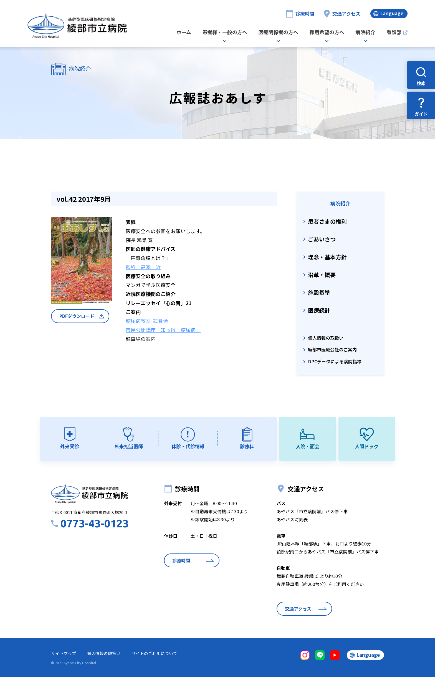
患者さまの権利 (327, 221)
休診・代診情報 (187, 446)
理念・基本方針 (327, 257)
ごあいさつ (322, 239)
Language (391, 13)
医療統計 (319, 310)
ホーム (183, 32)
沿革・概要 (322, 275)
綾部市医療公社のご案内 (332, 349)
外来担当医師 (129, 446)
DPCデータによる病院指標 (334, 361)
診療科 (247, 446)
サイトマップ (63, 653)
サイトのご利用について (154, 653)
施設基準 (319, 292)
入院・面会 (307, 446)
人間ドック (366, 446)
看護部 (393, 32)
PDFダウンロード (76, 316)
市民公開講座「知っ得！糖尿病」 (163, 329)
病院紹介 (365, 32)
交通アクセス (346, 13)
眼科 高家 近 (143, 266)
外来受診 (69, 446)
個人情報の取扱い (325, 337)
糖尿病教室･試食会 (147, 320)
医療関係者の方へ (278, 32)
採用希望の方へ (326, 32)
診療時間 (304, 13)
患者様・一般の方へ (224, 32)
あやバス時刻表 (292, 519)
